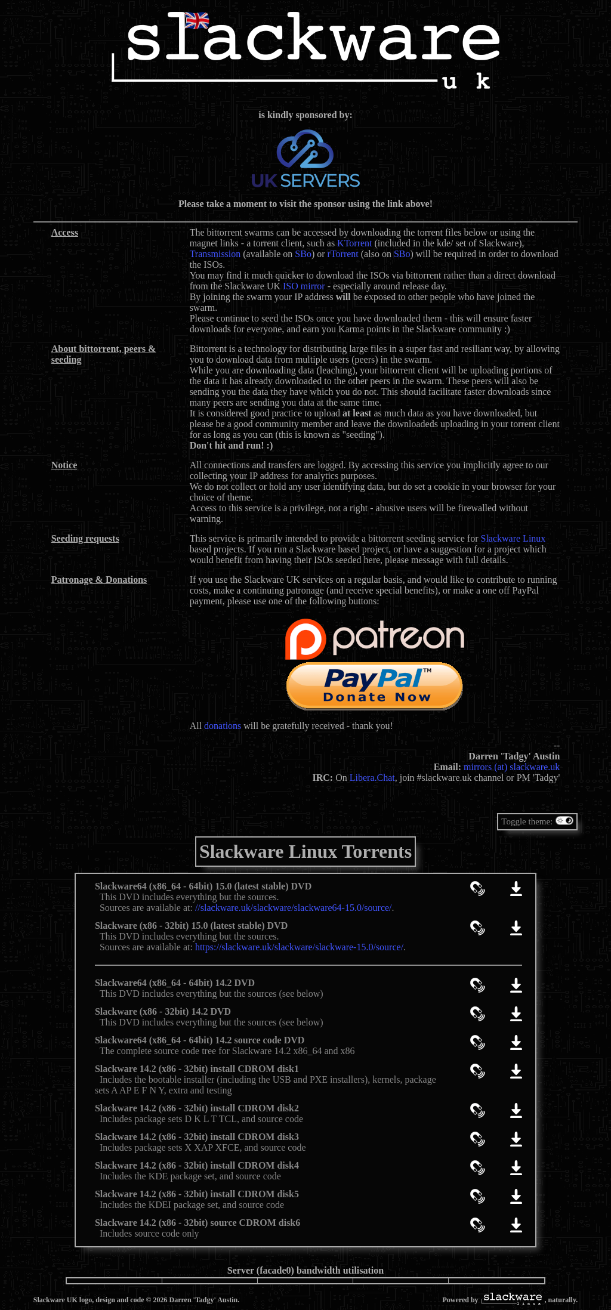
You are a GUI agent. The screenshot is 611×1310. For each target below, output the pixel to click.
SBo (303, 254)
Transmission (215, 254)
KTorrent (354, 243)
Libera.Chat (372, 778)
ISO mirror (304, 286)
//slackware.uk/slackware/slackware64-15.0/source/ (293, 908)
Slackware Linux (512, 538)
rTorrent (343, 254)
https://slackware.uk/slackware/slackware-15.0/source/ (299, 947)
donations (222, 726)
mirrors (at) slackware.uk (512, 767)
